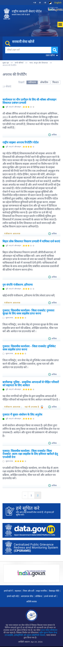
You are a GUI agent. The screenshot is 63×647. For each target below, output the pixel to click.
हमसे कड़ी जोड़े (13, 596)
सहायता (18, 590)
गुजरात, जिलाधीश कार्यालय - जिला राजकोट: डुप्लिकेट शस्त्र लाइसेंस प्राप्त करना (29, 348)
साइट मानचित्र (41, 590)
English (57, 2)
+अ (34, 2)
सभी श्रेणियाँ (19, 63)
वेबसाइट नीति (54, 590)
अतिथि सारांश (31, 601)
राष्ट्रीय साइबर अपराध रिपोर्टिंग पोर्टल (20, 142)
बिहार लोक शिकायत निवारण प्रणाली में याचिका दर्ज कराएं (31, 241)
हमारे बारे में (8, 590)
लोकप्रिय (44, 82)
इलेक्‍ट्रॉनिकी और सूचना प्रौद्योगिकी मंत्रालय (29, 635)
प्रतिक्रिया (38, 596)
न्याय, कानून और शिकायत (38, 63)
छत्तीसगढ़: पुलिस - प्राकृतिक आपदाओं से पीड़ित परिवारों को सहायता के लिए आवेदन (31, 383)
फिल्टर (55, 82)
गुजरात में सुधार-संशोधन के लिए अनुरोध (22, 414)
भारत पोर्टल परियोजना (49, 630)
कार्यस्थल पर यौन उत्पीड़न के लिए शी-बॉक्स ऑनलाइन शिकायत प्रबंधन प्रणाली (29, 101)
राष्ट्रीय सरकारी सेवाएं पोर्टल (26, 13)
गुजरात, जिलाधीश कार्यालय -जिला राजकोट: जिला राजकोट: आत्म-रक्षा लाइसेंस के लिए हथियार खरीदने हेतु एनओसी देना (30, 454)
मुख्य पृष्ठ (6, 63)
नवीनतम (32, 82)
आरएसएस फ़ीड (27, 596)
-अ (45, 2)
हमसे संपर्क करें (50, 596)
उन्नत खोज (50, 55)
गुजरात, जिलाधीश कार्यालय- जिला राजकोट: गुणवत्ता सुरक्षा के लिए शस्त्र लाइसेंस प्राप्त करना (28, 312)
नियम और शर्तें (28, 590)
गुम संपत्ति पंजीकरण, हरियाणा (18, 284)
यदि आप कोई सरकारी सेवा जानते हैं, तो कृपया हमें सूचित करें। (36, 511)
